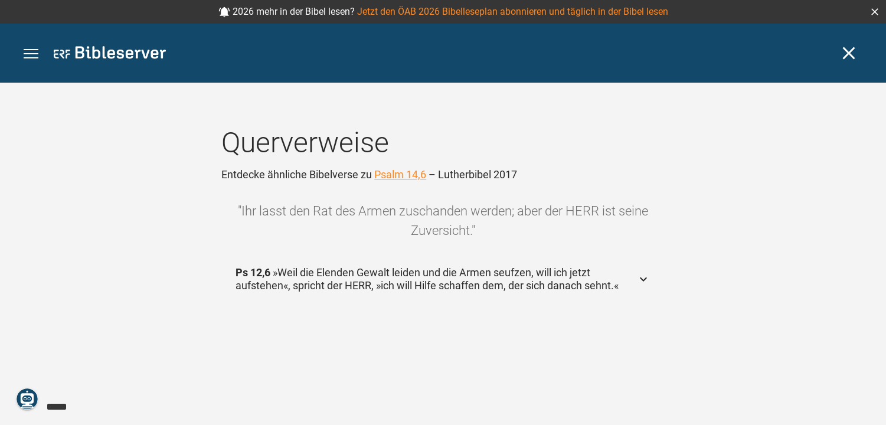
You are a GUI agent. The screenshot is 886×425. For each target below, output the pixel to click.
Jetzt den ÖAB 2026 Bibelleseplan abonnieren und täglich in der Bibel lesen (512, 11)
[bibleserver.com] (110, 54)
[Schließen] (848, 53)
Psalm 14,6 (400, 174)
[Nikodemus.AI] (27, 399)
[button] (875, 12)
